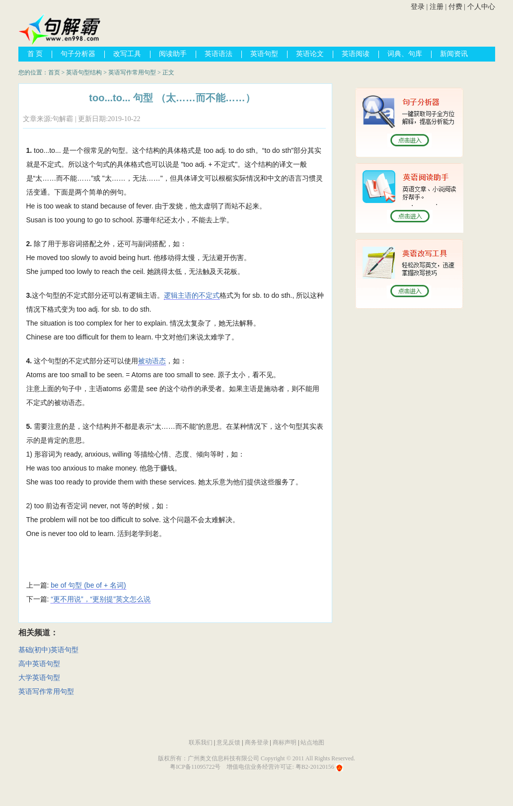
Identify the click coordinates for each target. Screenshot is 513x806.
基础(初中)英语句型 (48, 650)
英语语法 (218, 54)
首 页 (35, 54)
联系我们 (201, 742)
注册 (436, 6)
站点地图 (312, 742)
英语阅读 (355, 54)
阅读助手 (173, 54)
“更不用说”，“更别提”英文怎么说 (100, 599)
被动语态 (152, 361)
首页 (54, 72)
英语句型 (264, 54)
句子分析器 (78, 54)
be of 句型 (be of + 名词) (88, 585)
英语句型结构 (84, 72)
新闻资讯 (454, 54)
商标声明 (284, 742)
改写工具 (127, 54)
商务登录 (257, 742)
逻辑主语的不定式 (192, 295)
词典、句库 (404, 54)
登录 (418, 6)
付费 (455, 6)
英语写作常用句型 (132, 72)
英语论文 (310, 54)
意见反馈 (228, 742)
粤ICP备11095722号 (195, 766)
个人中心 (481, 6)
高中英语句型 (39, 664)
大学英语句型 (39, 677)
